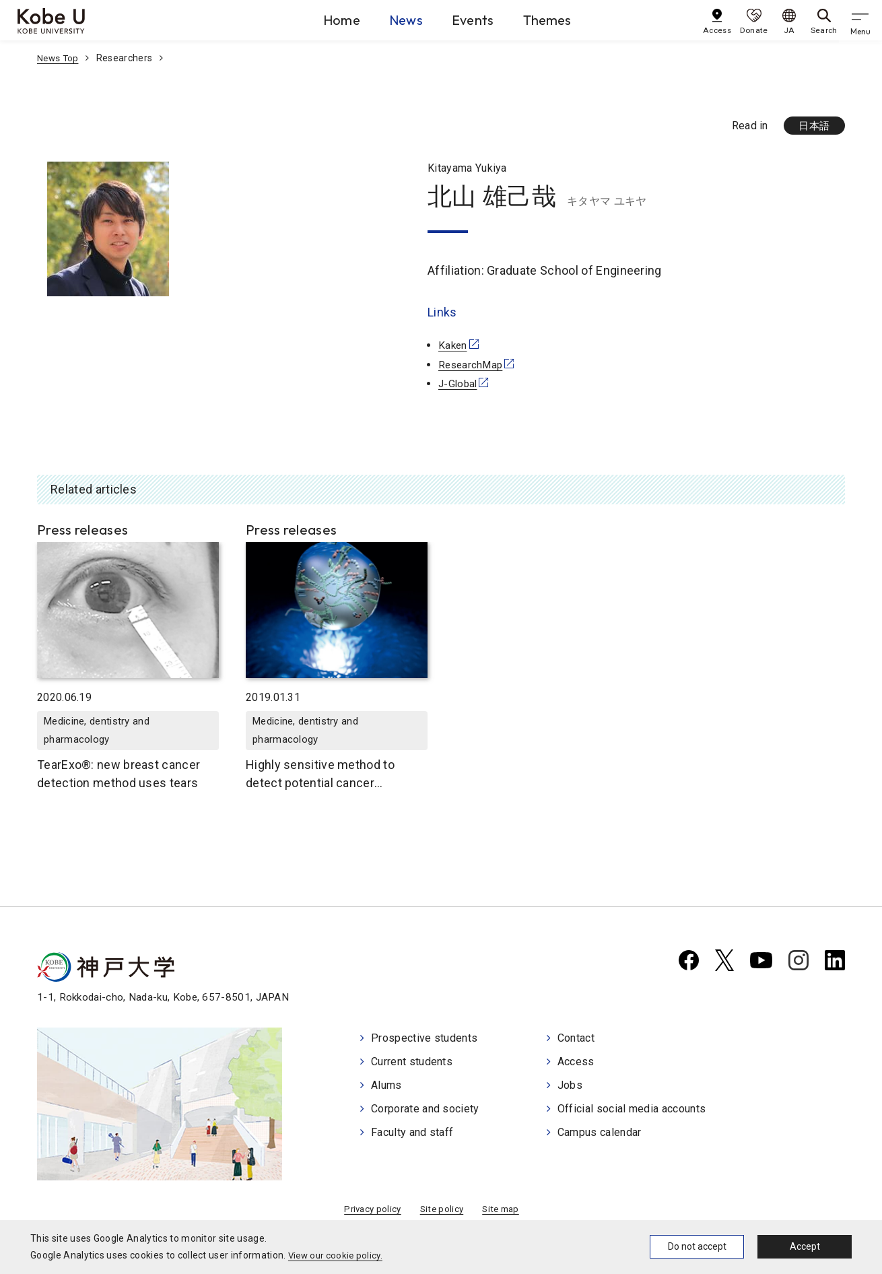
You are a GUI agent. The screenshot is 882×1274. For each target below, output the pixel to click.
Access (576, 1063)
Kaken (453, 345)
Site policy (442, 1212)
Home (312, 19)
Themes (563, 19)
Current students (411, 1063)
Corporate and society (425, 1108)
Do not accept (697, 1246)
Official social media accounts (631, 1108)
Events (473, 19)
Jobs (569, 1085)
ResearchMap (472, 365)
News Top (59, 58)
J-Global (459, 384)
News (392, 19)
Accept (805, 1246)
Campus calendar (599, 1131)
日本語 (812, 126)
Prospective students (424, 1040)
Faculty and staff (412, 1131)
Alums (386, 1085)
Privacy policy (370, 1212)
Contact (576, 1040)
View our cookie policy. (337, 1255)
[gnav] (862, 20)
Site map (503, 1212)
